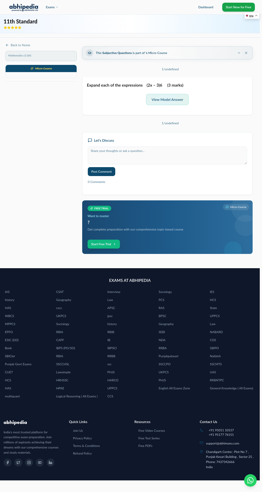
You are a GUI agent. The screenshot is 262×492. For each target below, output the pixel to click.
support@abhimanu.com (222, 443)
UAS (213, 372)
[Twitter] (18, 463)
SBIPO (214, 348)
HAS (8, 308)
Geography (63, 300)
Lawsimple (63, 372)
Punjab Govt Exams (18, 364)
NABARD (216, 332)
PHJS (111, 372)
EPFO (9, 332)
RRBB (111, 356)
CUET (9, 372)
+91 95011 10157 (221, 430)
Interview (113, 292)
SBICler (10, 356)
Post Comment (101, 171)
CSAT (60, 292)
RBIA (59, 332)
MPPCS (10, 324)
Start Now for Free (238, 7)
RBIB (110, 332)
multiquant (12, 396)
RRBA (163, 348)
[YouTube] (40, 463)
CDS (213, 340)
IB (108, 340)
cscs (59, 308)
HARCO (112, 380)
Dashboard (205, 7)
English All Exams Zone (174, 388)
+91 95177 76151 (221, 434)
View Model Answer (167, 99)
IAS (7, 292)
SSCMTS (216, 364)
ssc (109, 364)
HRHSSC (62, 380)
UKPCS (61, 316)
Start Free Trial (103, 244)
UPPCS (215, 316)
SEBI (162, 332)
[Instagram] (29, 463)
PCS (161, 300)
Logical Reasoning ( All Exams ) (77, 396)
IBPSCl (112, 348)
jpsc (110, 316)
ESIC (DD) (12, 340)
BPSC (162, 316)
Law (110, 300)
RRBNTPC (217, 380)
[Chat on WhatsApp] (250, 480)
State (213, 308)
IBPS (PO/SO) (65, 348)
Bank (8, 348)
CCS (110, 396)
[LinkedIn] (50, 463)
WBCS (9, 316)
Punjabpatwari (168, 356)
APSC (111, 308)
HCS (213, 300)
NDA (162, 340)
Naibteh (215, 356)
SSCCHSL (62, 364)
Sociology (165, 292)
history (9, 300)
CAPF (60, 340)
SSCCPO (164, 364)
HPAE (60, 388)
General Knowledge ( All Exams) (231, 388)
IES (212, 292)
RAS (161, 308)
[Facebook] (8, 463)
